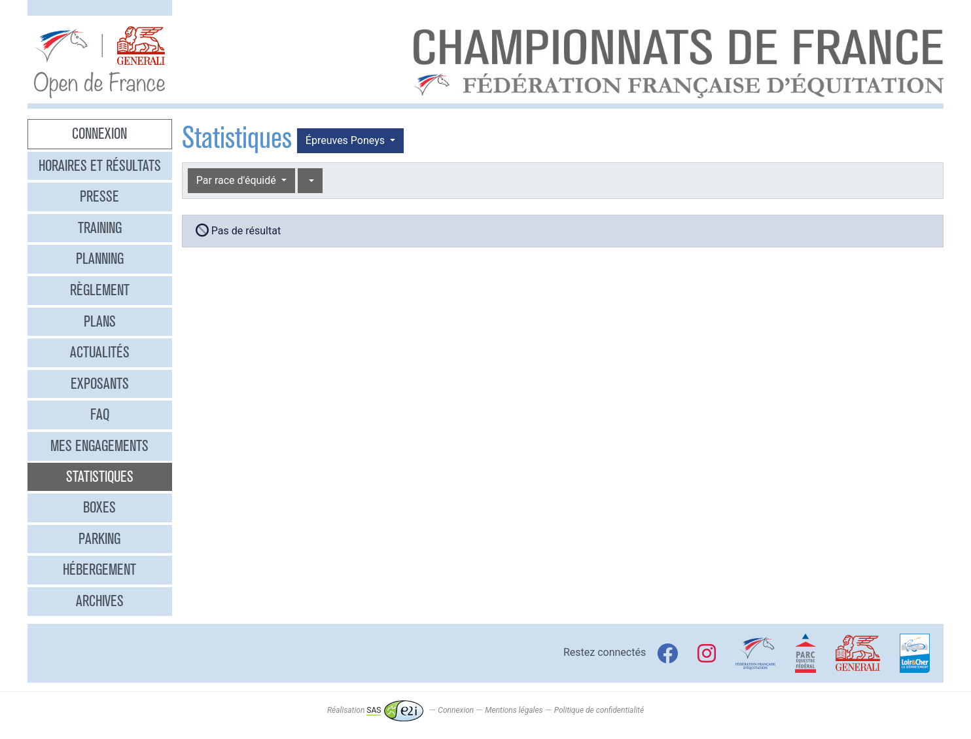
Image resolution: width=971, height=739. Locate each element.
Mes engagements (99, 446)
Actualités (100, 352)
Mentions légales (513, 710)
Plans (100, 321)
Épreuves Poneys (346, 140)
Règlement (100, 290)
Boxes (99, 507)
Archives (100, 601)
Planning (100, 258)
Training (100, 228)
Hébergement (99, 569)
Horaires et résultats (100, 165)
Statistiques (99, 476)
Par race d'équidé (237, 180)
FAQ (99, 414)
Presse (99, 196)
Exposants (100, 383)
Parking (99, 539)
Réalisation (375, 710)
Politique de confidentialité (599, 710)
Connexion (99, 133)
